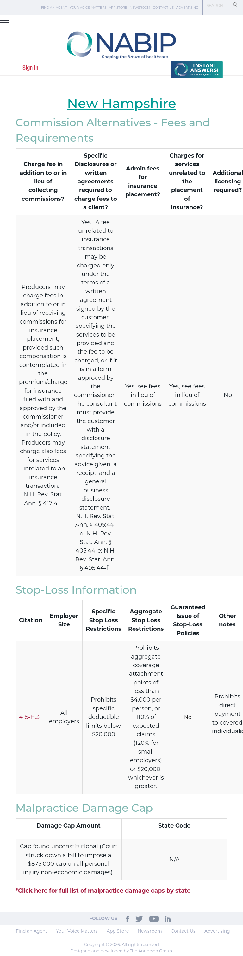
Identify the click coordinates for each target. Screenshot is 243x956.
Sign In (30, 68)
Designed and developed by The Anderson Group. (121, 950)
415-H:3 (29, 717)
